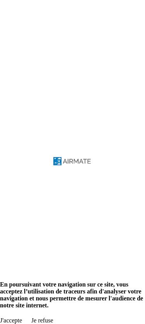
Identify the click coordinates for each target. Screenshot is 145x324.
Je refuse (42, 320)
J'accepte (11, 320)
